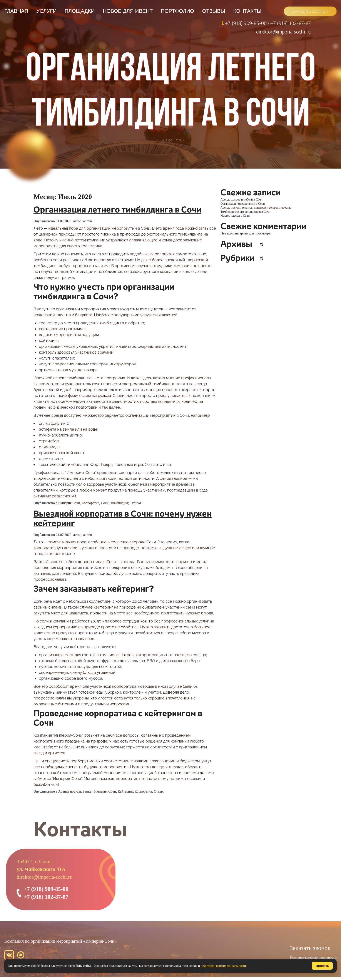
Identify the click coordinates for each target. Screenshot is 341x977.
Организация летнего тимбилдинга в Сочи (117, 210)
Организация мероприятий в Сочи (243, 203)
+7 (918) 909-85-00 (246, 23)
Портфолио (177, 11)
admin (87, 221)
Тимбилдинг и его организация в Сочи (245, 211)
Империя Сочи (69, 503)
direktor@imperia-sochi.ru (283, 31)
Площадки (80, 11)
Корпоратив (90, 503)
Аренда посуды (69, 791)
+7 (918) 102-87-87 (290, 23)
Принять (322, 965)
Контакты (247, 11)
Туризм (135, 503)
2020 (180, 140)
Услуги (46, 11)
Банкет (87, 791)
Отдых (159, 791)
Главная (16, 11)
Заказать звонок (310, 948)
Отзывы (213, 11)
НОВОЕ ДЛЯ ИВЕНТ (128, 11)
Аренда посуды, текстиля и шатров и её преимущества (256, 207)
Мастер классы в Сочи (235, 215)
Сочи (105, 503)
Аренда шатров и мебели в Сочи (241, 199)
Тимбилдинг (119, 503)
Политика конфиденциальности (313, 957)
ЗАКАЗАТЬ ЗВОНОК (310, 11)
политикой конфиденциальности (223, 965)
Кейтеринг (125, 791)
